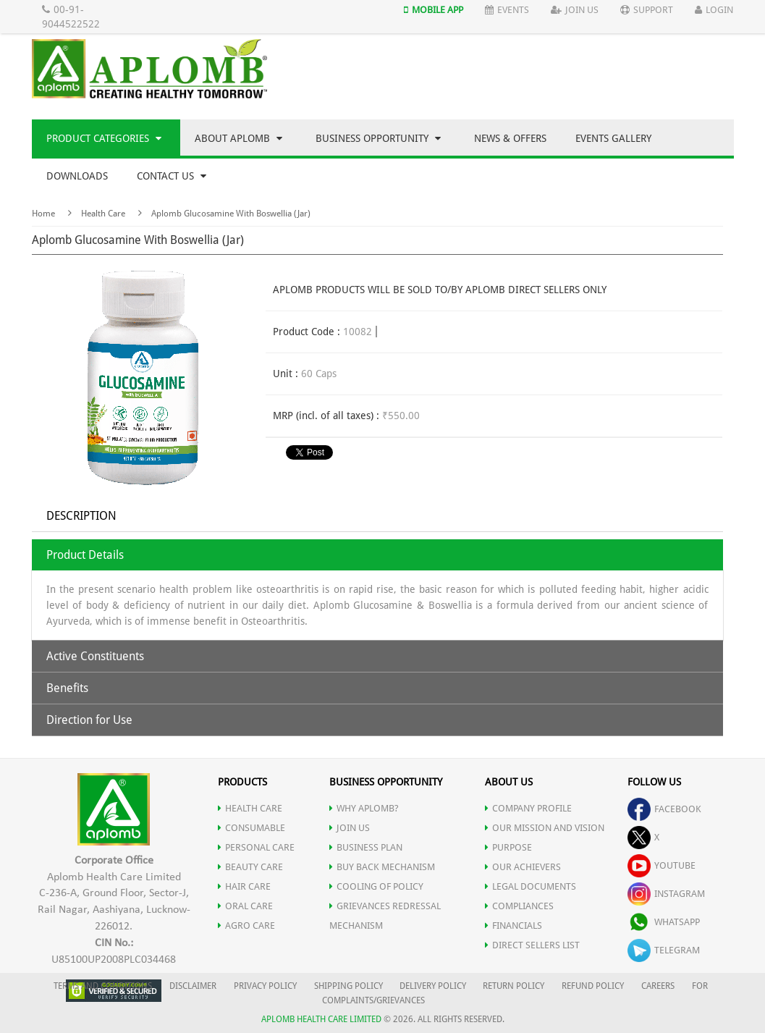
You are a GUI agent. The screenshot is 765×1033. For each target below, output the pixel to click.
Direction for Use (89, 720)
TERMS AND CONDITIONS (103, 986)
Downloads (77, 176)
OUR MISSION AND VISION (544, 827)
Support (646, 9)
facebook (664, 809)
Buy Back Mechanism (382, 866)
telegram (663, 950)
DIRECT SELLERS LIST (532, 945)
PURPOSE (508, 847)
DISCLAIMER (192, 986)
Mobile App (433, 9)
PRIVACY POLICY (265, 986)
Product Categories (103, 138)
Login (714, 9)
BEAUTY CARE (250, 866)
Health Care (103, 213)
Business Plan (365, 847)
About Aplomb (238, 138)
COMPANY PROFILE (528, 808)
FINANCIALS (513, 925)
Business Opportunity (378, 138)
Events (507, 9)
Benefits (67, 688)
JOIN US (349, 827)
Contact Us (171, 176)
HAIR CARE (244, 886)
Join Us (575, 9)
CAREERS (658, 986)
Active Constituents (95, 656)
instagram (666, 893)
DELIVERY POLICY (433, 986)
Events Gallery (613, 138)
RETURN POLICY (513, 986)
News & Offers (510, 138)
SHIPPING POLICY (349, 986)
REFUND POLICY (593, 986)
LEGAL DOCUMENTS (530, 886)
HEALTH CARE (250, 808)
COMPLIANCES (519, 906)
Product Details (85, 555)
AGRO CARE (246, 925)
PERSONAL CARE (256, 847)
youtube (661, 865)
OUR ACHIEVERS (523, 866)
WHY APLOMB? (364, 808)
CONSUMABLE (251, 827)
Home (43, 213)
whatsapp (663, 921)
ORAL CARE (245, 906)
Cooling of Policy (376, 886)
